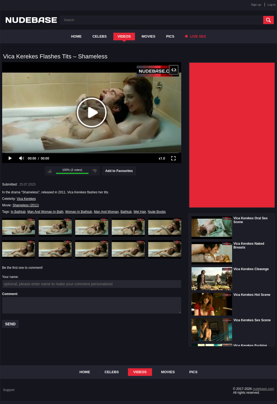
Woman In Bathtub (78, 212)
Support (8, 390)
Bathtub (125, 212)
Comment (9, 294)
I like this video (49, 171)
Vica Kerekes (26, 199)
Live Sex (195, 36)
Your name (10, 277)
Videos (124, 36)
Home (76, 36)
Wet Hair (139, 212)
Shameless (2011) (25, 205)
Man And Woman (106, 212)
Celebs (100, 36)
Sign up (256, 4)
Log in (272, 4)
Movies (149, 36)
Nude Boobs (157, 212)
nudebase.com (263, 389)
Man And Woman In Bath (45, 212)
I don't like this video (94, 171)
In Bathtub (18, 212)
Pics (170, 36)
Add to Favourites (119, 171)
